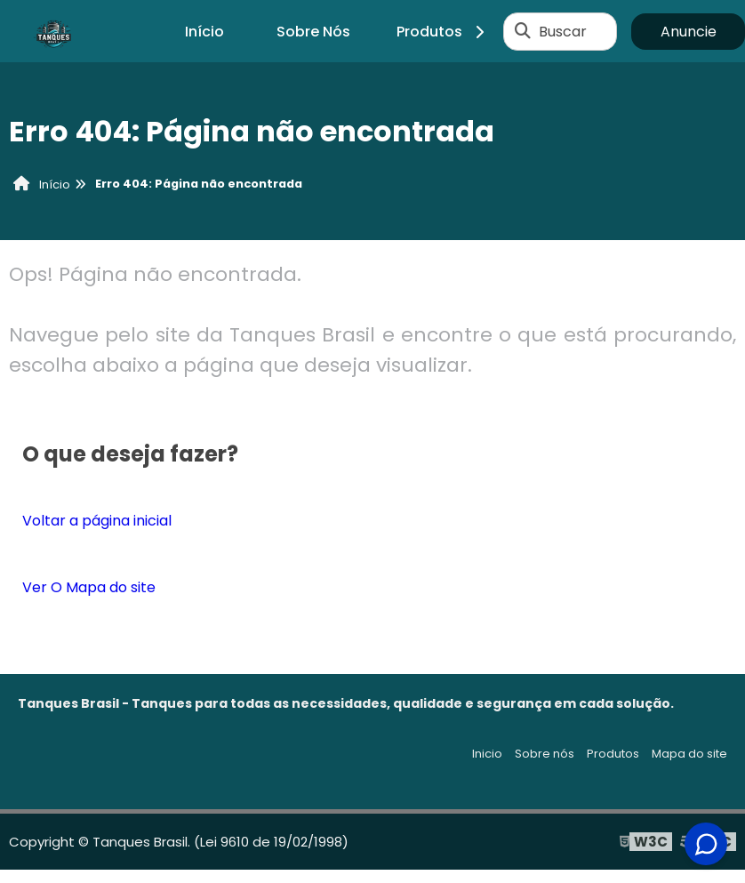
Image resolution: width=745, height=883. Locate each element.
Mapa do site (689, 753)
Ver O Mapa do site (89, 587)
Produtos (443, 31)
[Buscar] (522, 31)
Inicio (487, 753)
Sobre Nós (313, 31)
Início (204, 31)
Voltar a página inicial (97, 520)
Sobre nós (544, 753)
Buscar (563, 31)
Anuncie (689, 31)
